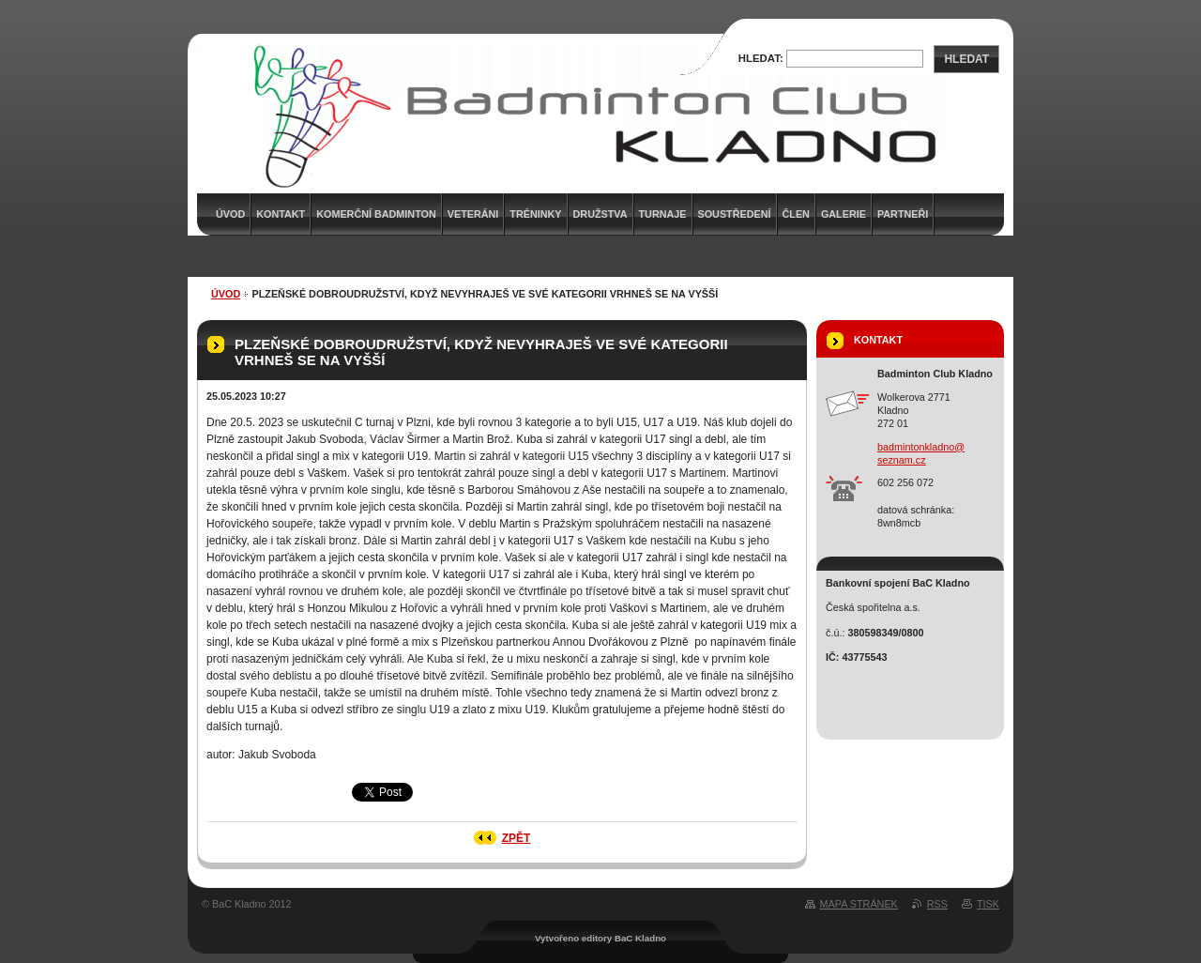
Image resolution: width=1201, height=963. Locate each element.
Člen (796, 214)
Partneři (902, 214)
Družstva (600, 214)
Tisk (988, 904)
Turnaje (663, 214)
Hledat (966, 59)
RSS (937, 904)
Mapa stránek (859, 904)
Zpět (516, 838)
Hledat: (760, 58)
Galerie (843, 214)
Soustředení (734, 214)
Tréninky (535, 214)
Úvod (225, 293)
